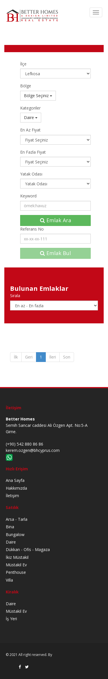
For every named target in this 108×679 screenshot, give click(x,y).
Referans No (32, 229)
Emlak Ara (55, 220)
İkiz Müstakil (17, 557)
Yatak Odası (31, 174)
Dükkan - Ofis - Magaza (28, 549)
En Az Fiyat (30, 130)
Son (66, 357)
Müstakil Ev (16, 564)
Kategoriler (30, 108)
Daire (30, 117)
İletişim (12, 495)
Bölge (25, 85)
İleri (52, 357)
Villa (9, 580)
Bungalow (15, 534)
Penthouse (16, 572)
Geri (29, 357)
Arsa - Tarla (16, 519)
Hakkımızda (16, 488)
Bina (10, 526)
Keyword (28, 196)
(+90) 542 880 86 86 (24, 444)
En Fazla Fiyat (33, 152)
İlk (16, 357)
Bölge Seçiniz (38, 95)
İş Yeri (11, 618)
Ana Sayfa (15, 480)
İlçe (23, 64)
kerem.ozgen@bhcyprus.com (33, 450)
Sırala (15, 295)
